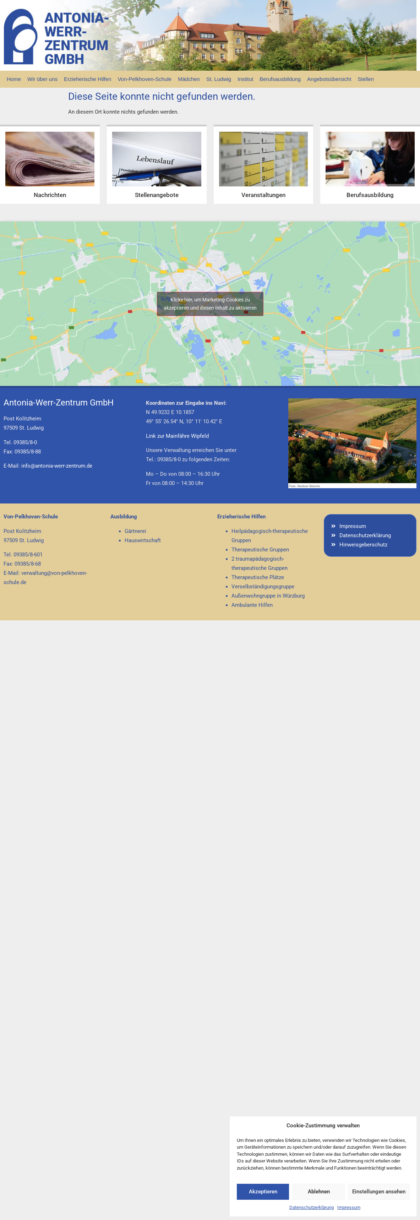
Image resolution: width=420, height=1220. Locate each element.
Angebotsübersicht (329, 79)
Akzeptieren (263, 1191)
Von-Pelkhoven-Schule (144, 79)
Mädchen (189, 79)
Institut (245, 79)
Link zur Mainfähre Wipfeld (177, 436)
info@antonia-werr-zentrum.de (56, 466)
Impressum (348, 1207)
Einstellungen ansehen (378, 1191)
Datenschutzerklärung (311, 1207)
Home (14, 79)
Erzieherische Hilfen (87, 79)
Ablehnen (319, 1191)
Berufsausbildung (280, 79)
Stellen (366, 79)
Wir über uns (42, 79)
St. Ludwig (218, 79)
